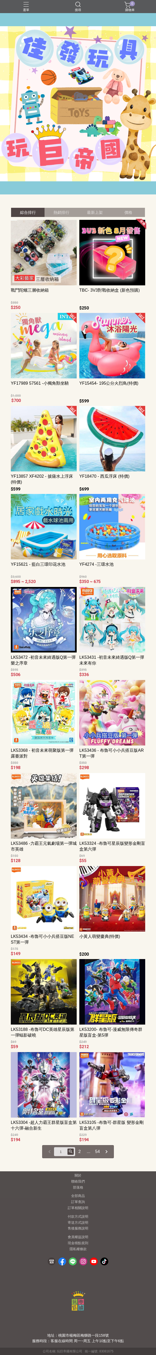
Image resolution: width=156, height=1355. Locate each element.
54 (97, 1151)
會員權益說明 (78, 1237)
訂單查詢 (78, 1202)
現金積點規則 (78, 1243)
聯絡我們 (78, 1181)
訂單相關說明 (78, 1208)
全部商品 (78, 1196)
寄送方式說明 (78, 1223)
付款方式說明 (78, 1216)
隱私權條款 (78, 1249)
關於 (78, 1175)
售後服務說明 (78, 1228)
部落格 (78, 1187)
